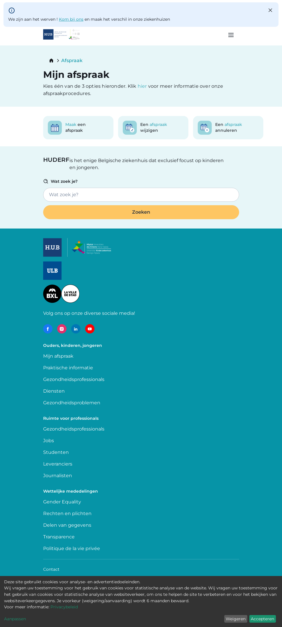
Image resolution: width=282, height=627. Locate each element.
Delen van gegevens (67, 525)
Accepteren (262, 618)
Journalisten (57, 475)
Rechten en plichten (67, 513)
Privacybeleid (64, 607)
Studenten (56, 452)
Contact (51, 569)
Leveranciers (57, 464)
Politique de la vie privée (71, 548)
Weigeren (236, 618)
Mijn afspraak (58, 356)
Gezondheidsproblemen (71, 402)
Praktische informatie (68, 367)
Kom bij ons (71, 19)
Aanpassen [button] (15, 618)
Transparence (59, 537)
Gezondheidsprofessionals (73, 379)
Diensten (54, 391)
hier (143, 86)
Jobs (48, 440)
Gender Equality (62, 502)
